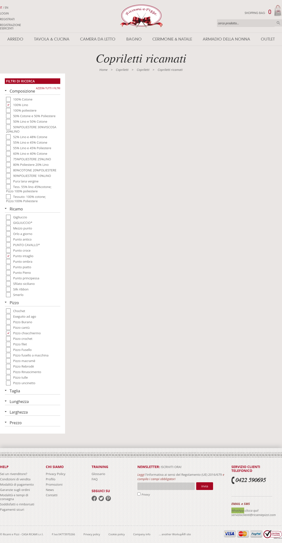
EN (6, 7)
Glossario (98, 474)
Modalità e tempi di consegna (14, 497)
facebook (94, 498)
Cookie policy (116, 534)
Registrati (7, 19)
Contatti (51, 495)
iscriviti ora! (170, 467)
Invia (204, 486)
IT (1, 7)
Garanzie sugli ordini (15, 490)
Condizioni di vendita (15, 479)
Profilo (50, 479)
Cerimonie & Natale (172, 39)
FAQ (95, 479)
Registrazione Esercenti (10, 26)
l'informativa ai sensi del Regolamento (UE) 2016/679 (183, 474)
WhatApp (237, 510)
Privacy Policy (55, 474)
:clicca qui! (251, 510)
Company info (142, 534)
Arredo (15, 39)
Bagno (134, 39)
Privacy (145, 494)
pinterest (108, 498)
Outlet (268, 39)
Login (4, 13)
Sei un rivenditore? (13, 474)
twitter (101, 498)
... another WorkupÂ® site (175, 534)
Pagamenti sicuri (12, 509)
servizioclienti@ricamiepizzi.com (253, 515)
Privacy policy (91, 534)
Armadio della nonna (226, 39)
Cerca (278, 23)
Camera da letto (97, 39)
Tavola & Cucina (51, 39)
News (50, 490)
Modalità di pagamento (17, 484)
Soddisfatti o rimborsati (17, 504)
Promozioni (54, 484)
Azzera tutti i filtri (48, 88)
